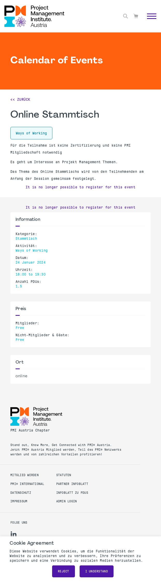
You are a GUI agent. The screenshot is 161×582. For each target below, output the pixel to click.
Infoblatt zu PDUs (72, 493)
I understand (96, 571)
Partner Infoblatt (72, 484)
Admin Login (66, 501)
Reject (63, 571)
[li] (13, 534)
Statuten (63, 475)
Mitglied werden (24, 475)
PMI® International (27, 484)
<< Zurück (20, 99)
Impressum (18, 501)
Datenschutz (20, 493)
